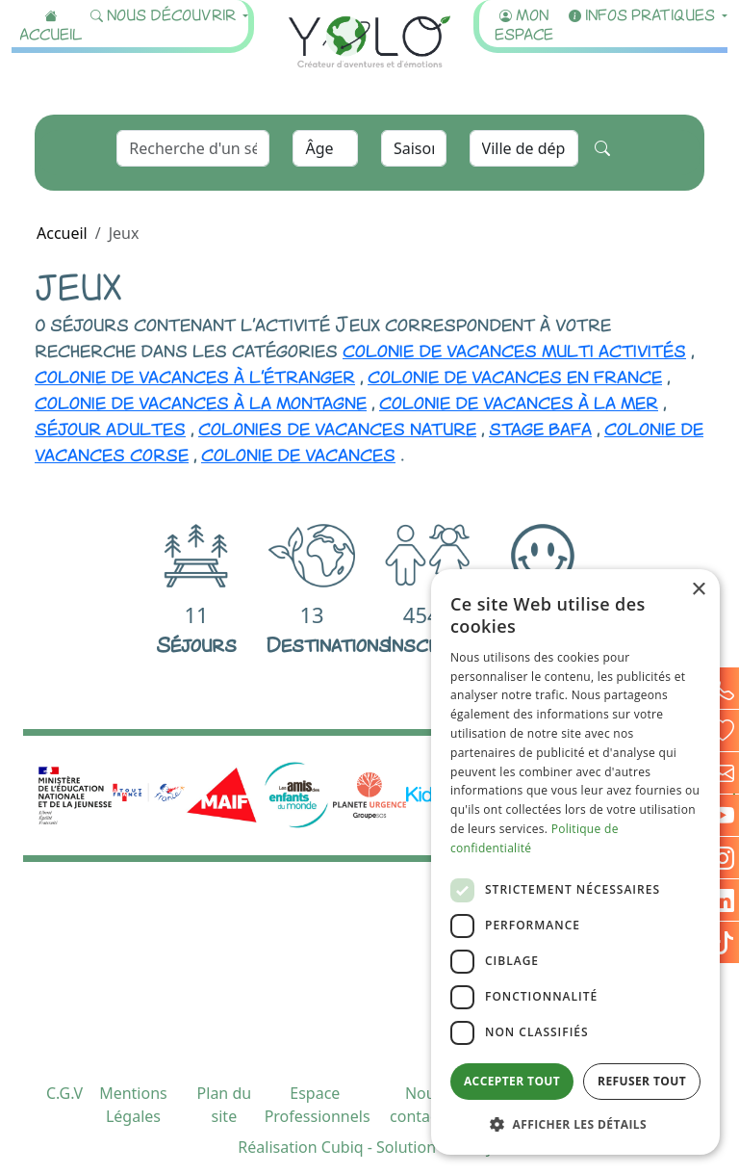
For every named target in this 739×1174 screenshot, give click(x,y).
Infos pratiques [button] (644, 14)
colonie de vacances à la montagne (201, 400)
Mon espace (524, 23)
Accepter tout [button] (512, 1081)
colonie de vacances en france (515, 374)
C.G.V (64, 1093)
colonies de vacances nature (337, 426)
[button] (575, 1123)
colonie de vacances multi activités (514, 348)
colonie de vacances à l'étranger (195, 374)
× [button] (698, 590)
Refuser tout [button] (642, 1081)
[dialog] (575, 862)
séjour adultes (110, 426)
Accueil (51, 23)
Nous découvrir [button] (165, 14)
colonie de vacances (298, 452)
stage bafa (540, 426)
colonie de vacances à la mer (518, 400)
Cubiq (342, 1147)
